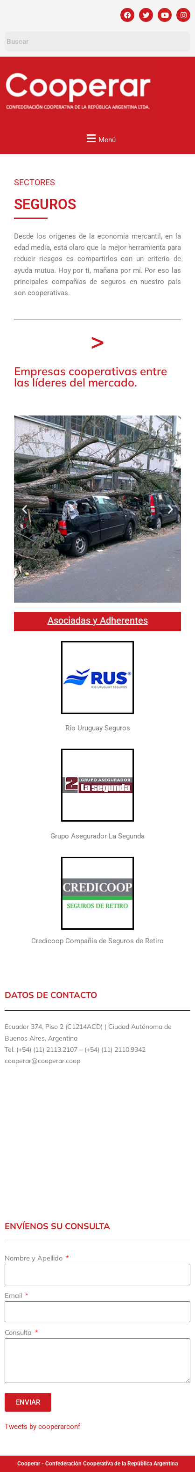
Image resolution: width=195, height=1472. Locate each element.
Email (14, 1295)
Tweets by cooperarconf (42, 1426)
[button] (100, 138)
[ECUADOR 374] (97, 1142)
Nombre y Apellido (34, 1257)
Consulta (19, 1332)
